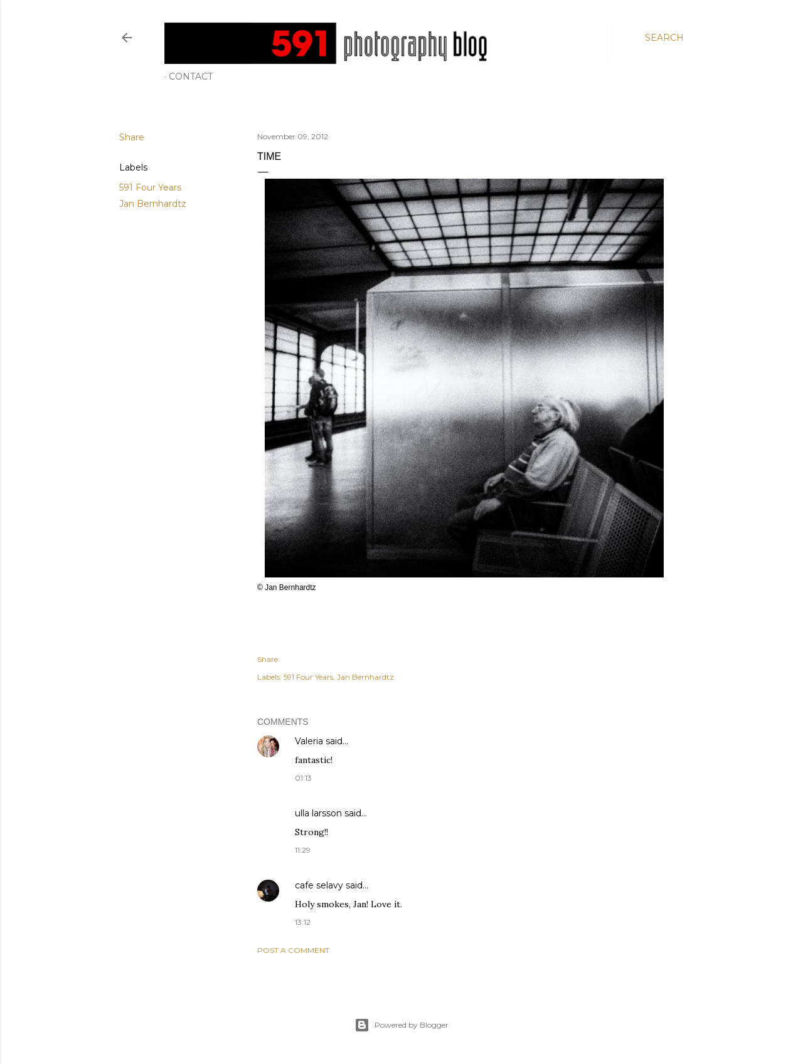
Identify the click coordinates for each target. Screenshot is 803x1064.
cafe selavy (319, 885)
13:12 (303, 922)
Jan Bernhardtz (152, 203)
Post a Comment (293, 950)
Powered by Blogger (401, 1025)
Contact (191, 76)
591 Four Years (150, 187)
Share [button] (131, 137)
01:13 (303, 777)
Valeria (309, 741)
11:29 (303, 850)
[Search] (664, 38)
